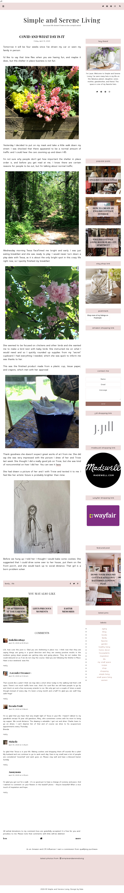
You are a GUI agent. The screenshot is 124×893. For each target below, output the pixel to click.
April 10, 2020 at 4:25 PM (18, 745)
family (7, 583)
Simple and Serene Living (62, 20)
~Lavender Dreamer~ (20, 672)
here (58, 464)
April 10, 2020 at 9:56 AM (18, 709)
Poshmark (97, 318)
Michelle (13, 741)
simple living (104, 674)
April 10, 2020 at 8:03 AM (19, 643)
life (13, 583)
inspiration (104, 656)
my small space (104, 662)
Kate (81, 889)
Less (5, 838)
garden (104, 644)
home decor (104, 650)
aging (104, 628)
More (78, 838)
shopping (104, 671)
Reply (5, 665)
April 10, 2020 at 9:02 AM (18, 676)
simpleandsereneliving (72, 858)
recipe (104, 665)
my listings (102, 315)
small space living (104, 677)
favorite (104, 641)
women (104, 680)
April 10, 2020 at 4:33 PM (18, 775)
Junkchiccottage (17, 639)
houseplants (104, 653)
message (103, 394)
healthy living (104, 647)
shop (104, 668)
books (104, 635)
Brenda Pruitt (16, 706)
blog (104, 631)
